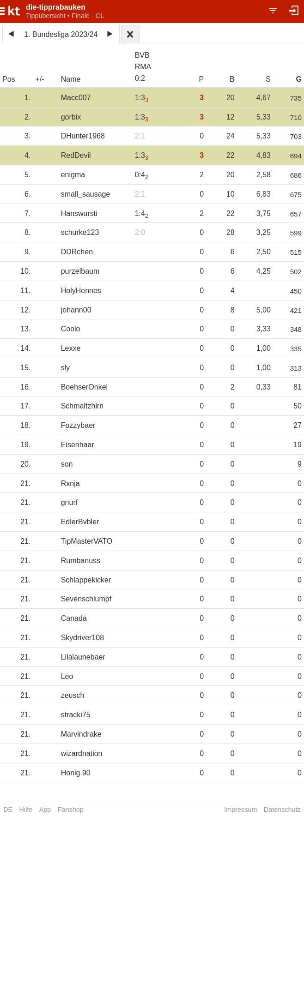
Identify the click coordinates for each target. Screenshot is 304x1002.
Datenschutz (282, 809)
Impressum (240, 809)
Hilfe (26, 809)
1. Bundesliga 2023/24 (60, 34)
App (45, 809)
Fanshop (71, 809)
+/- (39, 79)
